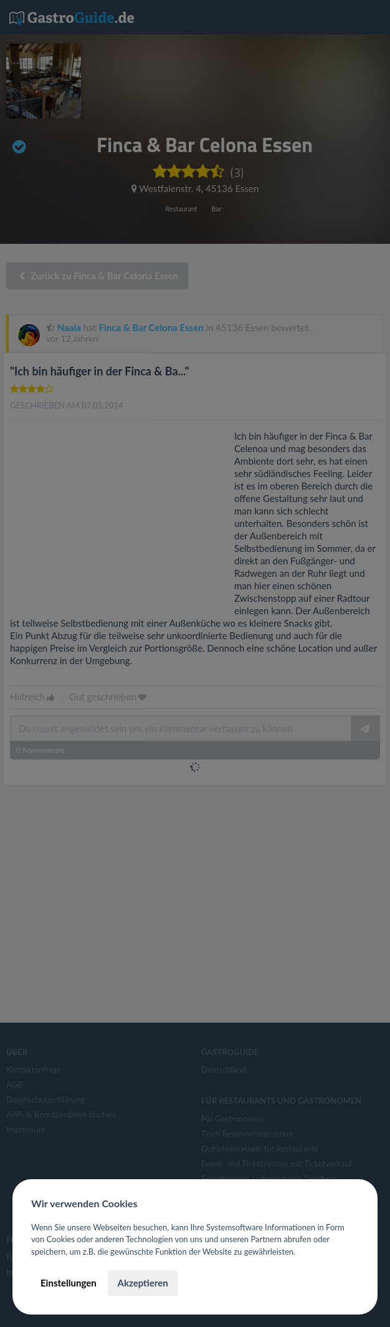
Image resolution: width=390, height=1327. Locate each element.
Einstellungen (68, 1282)
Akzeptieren (142, 1282)
